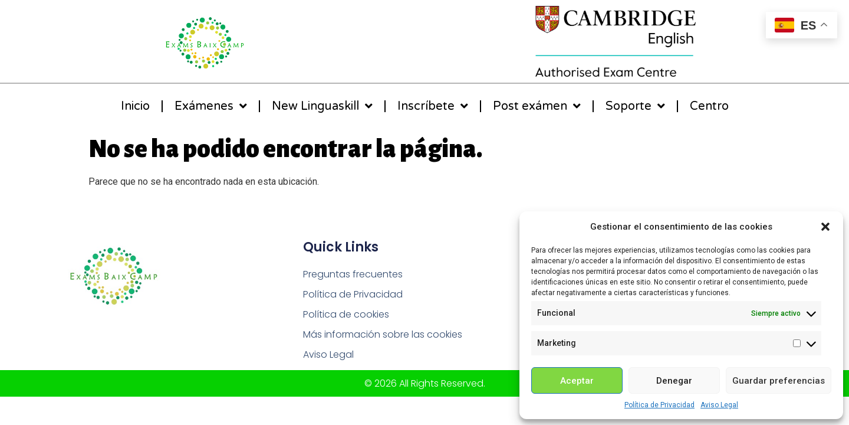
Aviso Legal (719, 405)
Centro (709, 106)
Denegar (674, 380)
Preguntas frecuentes (353, 274)
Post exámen (537, 106)
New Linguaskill (322, 106)
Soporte (635, 106)
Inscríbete (432, 106)
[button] (825, 227)
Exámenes (211, 106)
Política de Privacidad (659, 405)
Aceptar (577, 380)
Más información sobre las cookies (382, 334)
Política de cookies (346, 314)
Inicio (135, 106)
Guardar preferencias (778, 380)
